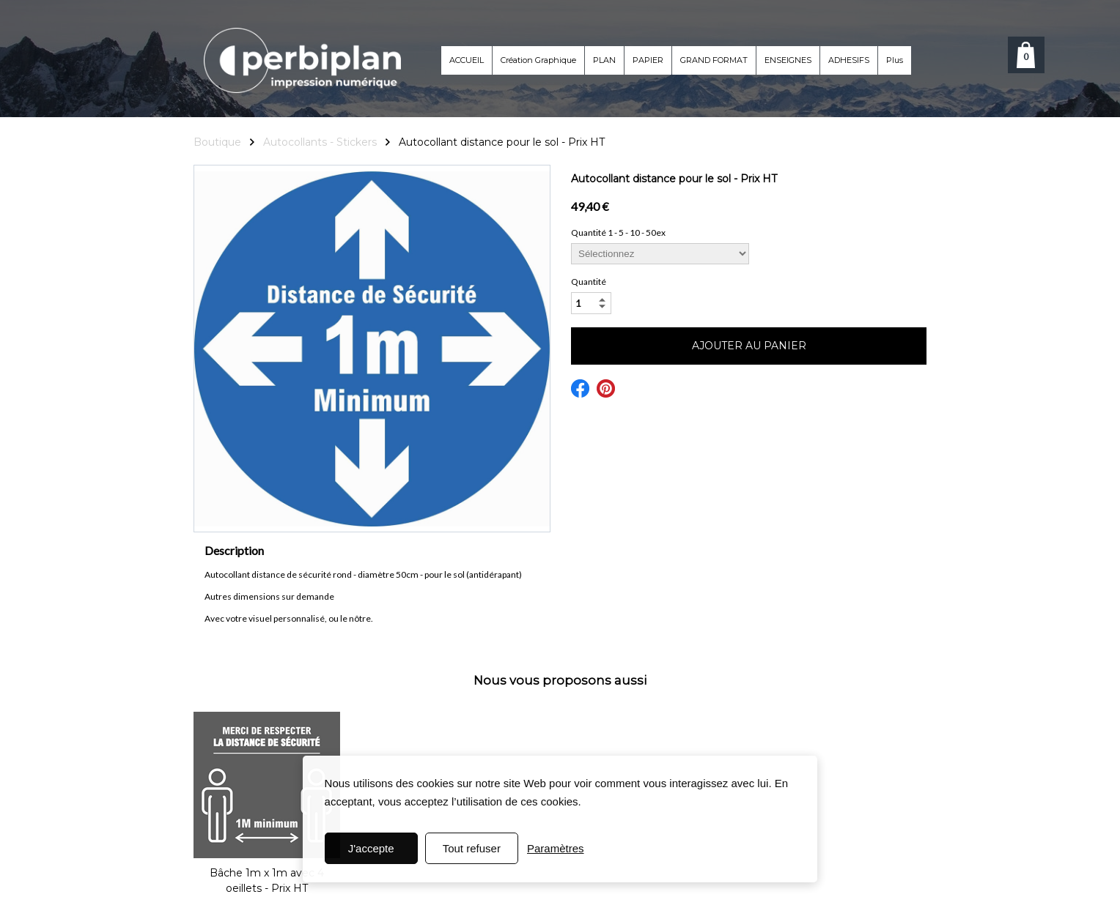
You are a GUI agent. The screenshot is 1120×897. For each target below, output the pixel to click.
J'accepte (371, 848)
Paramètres (555, 848)
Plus (894, 60)
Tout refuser (472, 848)
